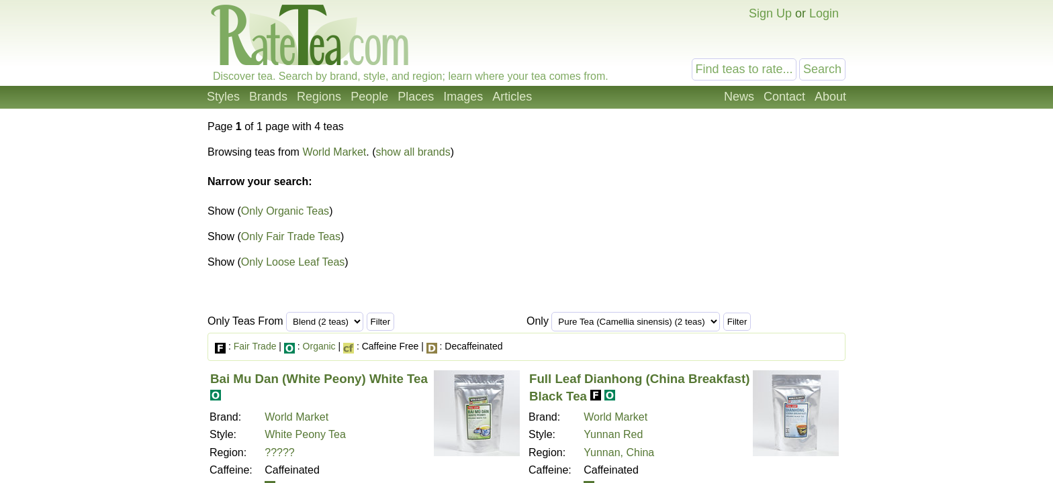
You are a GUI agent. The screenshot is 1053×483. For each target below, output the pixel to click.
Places (416, 96)
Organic (319, 346)
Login (824, 13)
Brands (268, 96)
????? (280, 452)
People (369, 96)
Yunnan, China (619, 452)
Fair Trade (255, 346)
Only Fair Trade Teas (290, 236)
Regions (319, 96)
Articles (512, 96)
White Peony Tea (305, 434)
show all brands (412, 152)
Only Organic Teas (285, 211)
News (739, 96)
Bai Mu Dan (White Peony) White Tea (319, 379)
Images (463, 96)
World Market (334, 152)
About (830, 96)
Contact (784, 96)
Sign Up (770, 13)
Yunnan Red (613, 434)
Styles (223, 96)
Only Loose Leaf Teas (293, 262)
